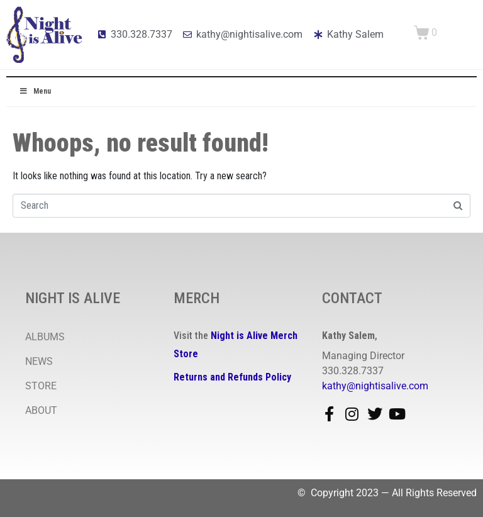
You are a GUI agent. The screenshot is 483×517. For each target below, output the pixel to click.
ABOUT (41, 410)
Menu (35, 91)
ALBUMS (45, 337)
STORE (41, 386)
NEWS (39, 361)
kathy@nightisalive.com (375, 386)
